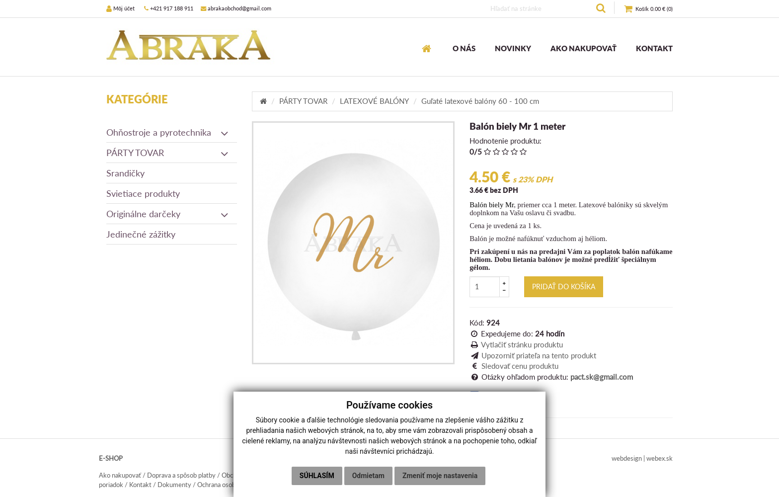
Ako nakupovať (120, 475)
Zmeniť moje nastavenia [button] (439, 476)
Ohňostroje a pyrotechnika (168, 132)
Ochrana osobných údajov (233, 485)
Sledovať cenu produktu (519, 365)
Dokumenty (174, 485)
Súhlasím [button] (317, 476)
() (648, 9)
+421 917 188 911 (168, 8)
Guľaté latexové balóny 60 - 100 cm (480, 100)
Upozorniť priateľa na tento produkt (538, 355)
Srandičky (125, 172)
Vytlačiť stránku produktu (522, 344)
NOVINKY (513, 48)
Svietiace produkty (143, 193)
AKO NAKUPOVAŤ (583, 48)
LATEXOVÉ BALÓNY (374, 100)
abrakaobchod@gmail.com (236, 8)
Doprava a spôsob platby (181, 475)
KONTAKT (654, 48)
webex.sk (659, 458)
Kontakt (140, 485)
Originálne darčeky (168, 213)
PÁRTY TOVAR (168, 152)
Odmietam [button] (368, 476)
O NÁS (464, 48)
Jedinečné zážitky (140, 234)
